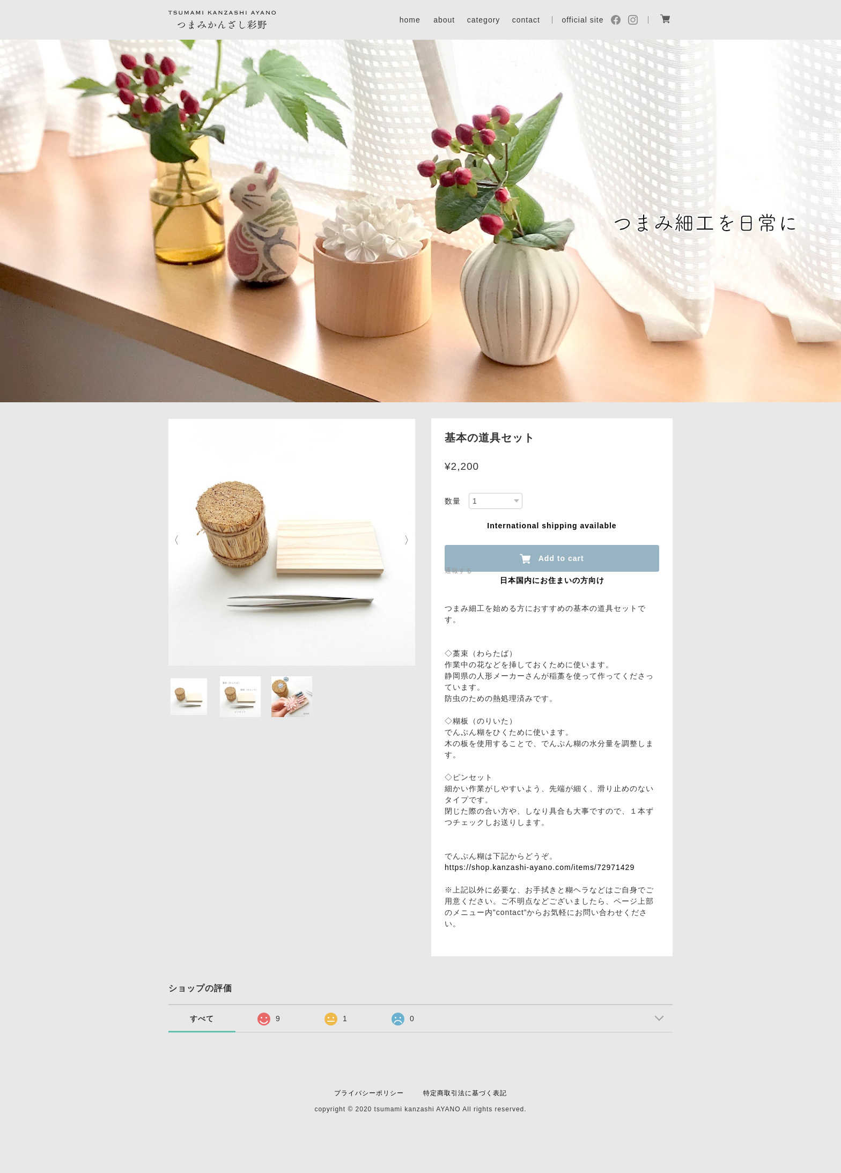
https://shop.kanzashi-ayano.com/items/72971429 (540, 867)
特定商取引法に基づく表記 (465, 1093)
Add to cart (552, 559)
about (444, 20)
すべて (202, 1018)
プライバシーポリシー (369, 1093)
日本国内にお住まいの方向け (552, 580)
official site (582, 20)
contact (526, 20)
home (410, 20)
